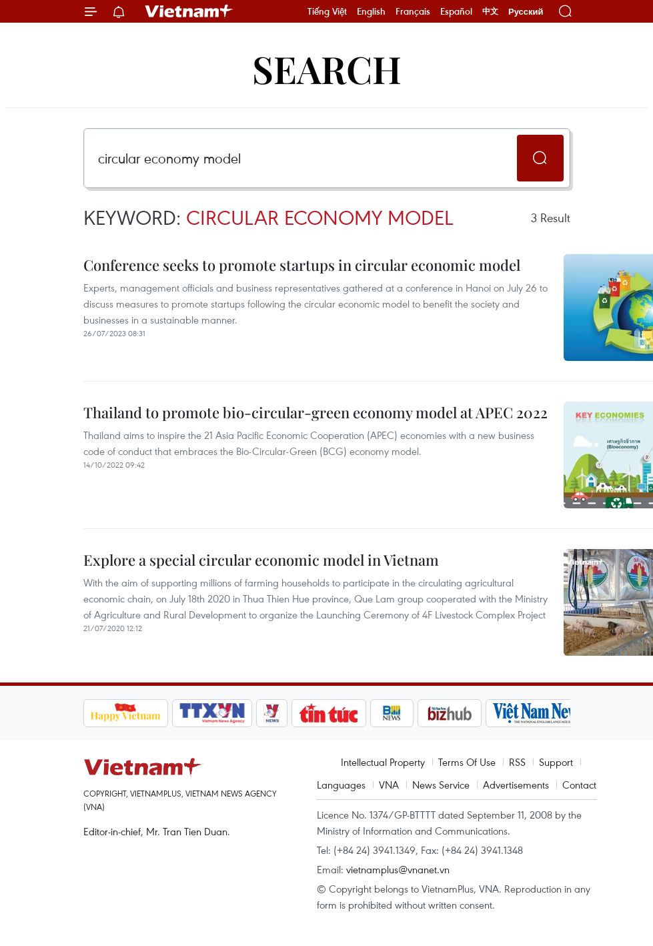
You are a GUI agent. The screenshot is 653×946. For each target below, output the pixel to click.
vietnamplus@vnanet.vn (398, 869)
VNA (389, 784)
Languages (341, 784)
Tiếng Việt (327, 11)
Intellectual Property (383, 762)
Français (413, 11)
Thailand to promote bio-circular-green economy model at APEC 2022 (315, 412)
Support (556, 762)
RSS (517, 762)
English (371, 11)
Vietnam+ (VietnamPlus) (189, 11)
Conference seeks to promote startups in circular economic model (301, 265)
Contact (579, 784)
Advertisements (516, 784)
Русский (526, 12)
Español (456, 11)
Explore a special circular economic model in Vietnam (261, 560)
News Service (441, 784)
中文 (490, 11)
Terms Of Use (467, 762)
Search (327, 68)
